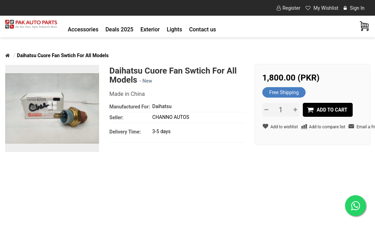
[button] (83, 29)
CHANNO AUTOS (170, 117)
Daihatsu (162, 106)
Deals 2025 (119, 29)
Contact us (202, 29)
